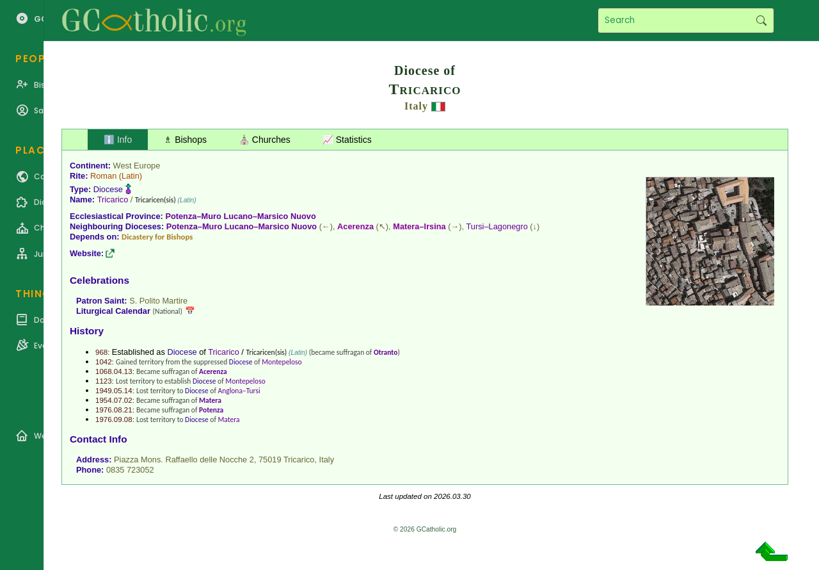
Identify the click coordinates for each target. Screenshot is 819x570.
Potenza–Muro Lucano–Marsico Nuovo (240, 216)
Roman (103, 176)
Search (761, 20)
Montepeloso (281, 361)
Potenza (211, 409)
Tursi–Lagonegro (497, 226)
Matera (210, 400)
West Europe (137, 165)
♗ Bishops (185, 139)
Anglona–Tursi (239, 390)
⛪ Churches (264, 139)
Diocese (108, 189)
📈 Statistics (347, 139)
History (87, 330)
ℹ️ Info (118, 139)
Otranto (385, 352)
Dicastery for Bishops (157, 236)
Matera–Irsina (419, 226)
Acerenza (355, 226)
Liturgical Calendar (113, 311)
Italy (416, 106)
